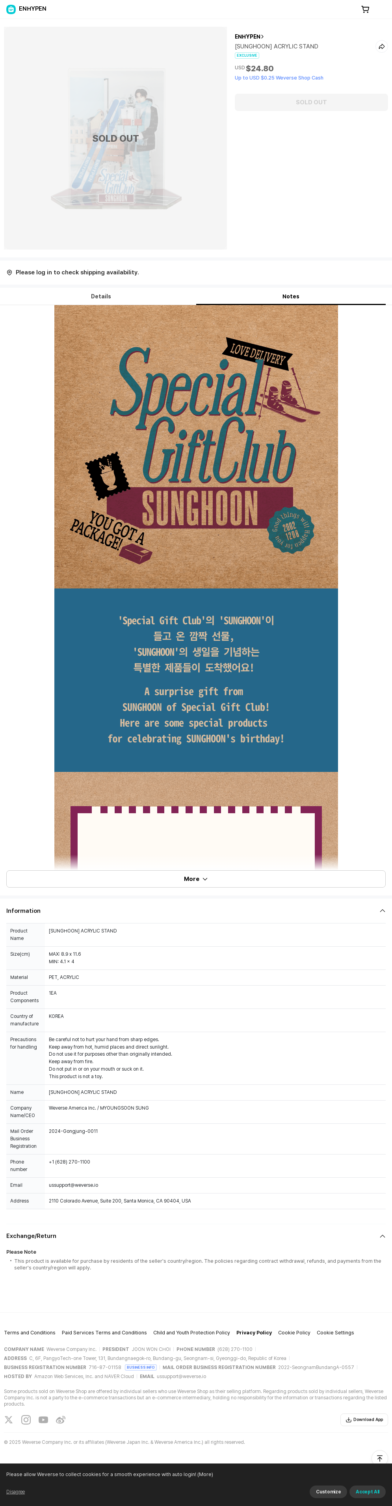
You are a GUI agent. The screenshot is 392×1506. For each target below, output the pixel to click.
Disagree (15, 1492)
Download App (364, 1420)
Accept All (367, 1492)
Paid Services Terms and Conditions (104, 1333)
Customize (328, 1492)
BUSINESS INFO (141, 1367)
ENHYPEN (247, 36)
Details (101, 296)
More (196, 879)
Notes (290, 296)
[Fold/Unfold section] (196, 911)
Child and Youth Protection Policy (191, 1333)
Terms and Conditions (30, 1333)
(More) (204, 1474)
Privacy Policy (254, 1333)
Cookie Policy (294, 1333)
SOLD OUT (311, 102)
